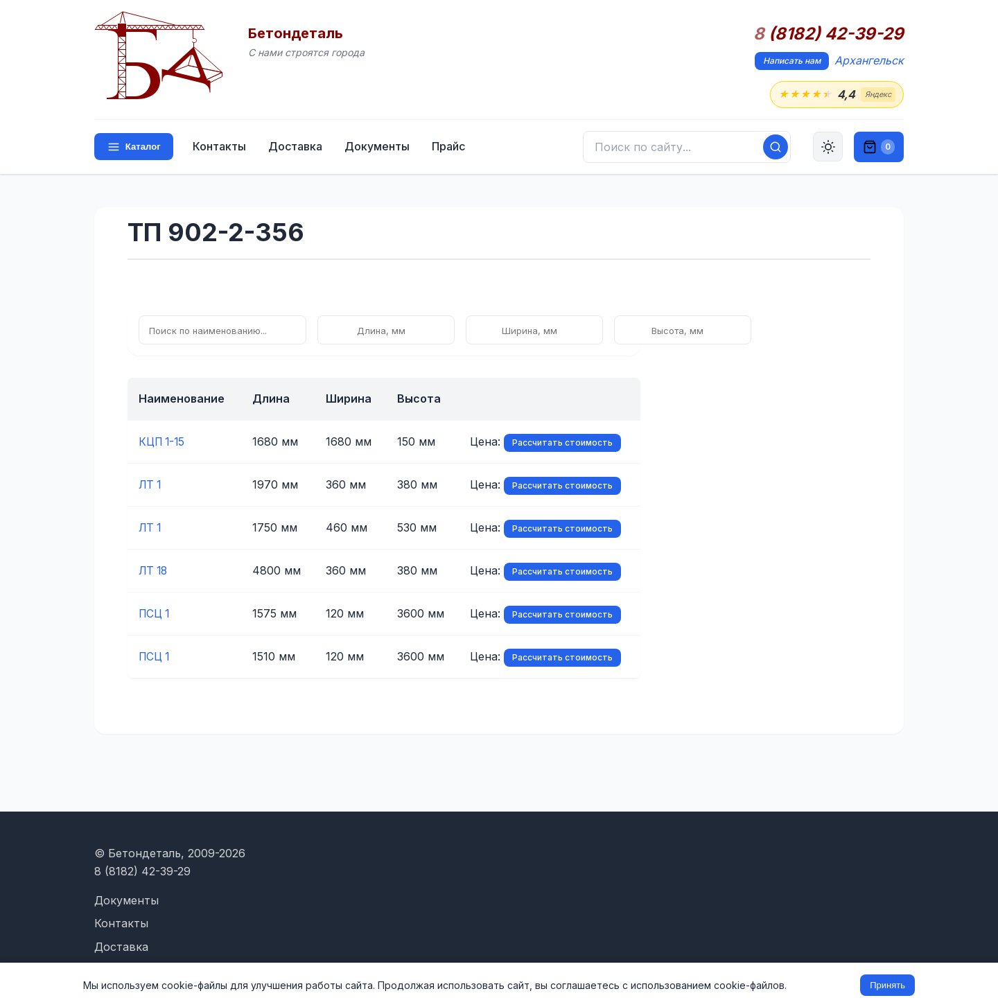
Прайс (449, 147)
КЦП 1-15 (163, 442)
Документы (378, 147)
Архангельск (869, 60)
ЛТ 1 (151, 485)
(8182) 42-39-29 (828, 34)
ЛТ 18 (154, 571)
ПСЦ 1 (155, 614)
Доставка (297, 147)
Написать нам (792, 60)
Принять (887, 985)
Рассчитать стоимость (562, 443)
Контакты (220, 147)
